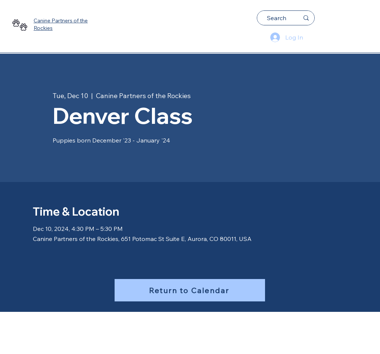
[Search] (276, 18)
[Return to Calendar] (190, 290)
